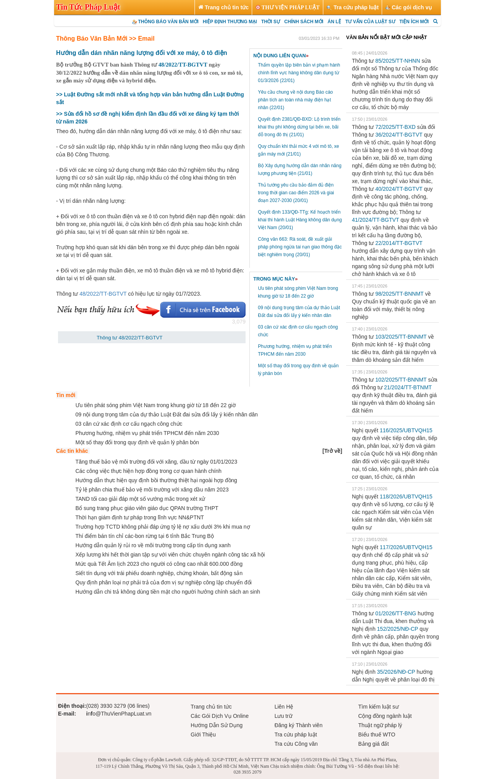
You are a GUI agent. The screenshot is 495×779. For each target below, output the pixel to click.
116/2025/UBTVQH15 (406, 430)
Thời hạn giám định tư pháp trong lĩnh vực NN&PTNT (139, 517)
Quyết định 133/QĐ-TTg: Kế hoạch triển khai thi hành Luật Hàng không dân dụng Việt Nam (300, 219)
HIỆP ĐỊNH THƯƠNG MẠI (230, 21)
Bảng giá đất (373, 744)
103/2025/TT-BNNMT (401, 337)
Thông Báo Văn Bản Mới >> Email (105, 38)
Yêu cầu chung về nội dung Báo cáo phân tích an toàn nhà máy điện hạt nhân (295, 99)
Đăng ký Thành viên (299, 725)
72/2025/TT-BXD (395, 127)
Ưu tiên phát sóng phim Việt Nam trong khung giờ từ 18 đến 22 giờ (155, 405)
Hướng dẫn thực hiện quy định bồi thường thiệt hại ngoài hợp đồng (156, 480)
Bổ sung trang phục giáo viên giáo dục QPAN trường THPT (146, 508)
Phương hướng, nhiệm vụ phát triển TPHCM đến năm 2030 (147, 433)
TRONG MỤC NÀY (275, 279)
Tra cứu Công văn (296, 744)
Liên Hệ (284, 707)
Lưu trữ (283, 716)
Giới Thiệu (203, 734)
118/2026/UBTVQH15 (406, 496)
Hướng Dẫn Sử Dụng (216, 725)
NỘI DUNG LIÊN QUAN (281, 55)
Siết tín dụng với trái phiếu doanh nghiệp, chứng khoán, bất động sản (158, 573)
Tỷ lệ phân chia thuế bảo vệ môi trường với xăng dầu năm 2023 (152, 489)
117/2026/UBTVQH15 (406, 547)
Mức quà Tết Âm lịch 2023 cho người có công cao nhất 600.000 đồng (158, 564)
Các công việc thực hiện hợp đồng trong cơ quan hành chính (148, 471)
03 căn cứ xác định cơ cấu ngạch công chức (129, 424)
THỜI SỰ (270, 21)
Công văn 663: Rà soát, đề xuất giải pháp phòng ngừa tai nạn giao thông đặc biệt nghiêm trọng (300, 246)
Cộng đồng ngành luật (384, 716)
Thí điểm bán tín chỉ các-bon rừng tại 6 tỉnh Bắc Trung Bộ (144, 536)
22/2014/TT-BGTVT (398, 243)
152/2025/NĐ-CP (397, 629)
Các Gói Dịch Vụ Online (220, 716)
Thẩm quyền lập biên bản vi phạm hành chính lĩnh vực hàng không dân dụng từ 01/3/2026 (299, 72)
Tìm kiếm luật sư (378, 707)
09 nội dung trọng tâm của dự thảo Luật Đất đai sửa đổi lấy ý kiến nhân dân (166, 414)
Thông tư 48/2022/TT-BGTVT (129, 338)
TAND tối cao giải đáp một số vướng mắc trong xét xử (140, 499)
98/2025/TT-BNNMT (399, 294)
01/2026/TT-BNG (395, 613)
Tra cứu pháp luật (296, 734)
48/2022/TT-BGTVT (183, 65)
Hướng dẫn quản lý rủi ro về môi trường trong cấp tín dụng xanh (152, 545)
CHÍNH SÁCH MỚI (303, 21)
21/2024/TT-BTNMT (408, 387)
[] (332, 451)
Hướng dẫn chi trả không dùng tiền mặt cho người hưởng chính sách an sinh (167, 592)
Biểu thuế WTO (376, 734)
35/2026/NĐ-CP (396, 672)
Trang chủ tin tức (211, 707)
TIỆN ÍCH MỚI (414, 21)
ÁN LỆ (334, 21)
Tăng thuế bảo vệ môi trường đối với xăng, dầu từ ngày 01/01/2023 (156, 462)
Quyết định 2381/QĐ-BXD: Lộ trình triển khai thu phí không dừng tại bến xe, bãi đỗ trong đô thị (299, 126)
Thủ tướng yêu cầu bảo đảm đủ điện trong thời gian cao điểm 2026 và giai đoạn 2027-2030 (296, 192)
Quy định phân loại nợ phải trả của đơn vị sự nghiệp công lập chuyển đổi (163, 582)
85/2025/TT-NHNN (397, 61)
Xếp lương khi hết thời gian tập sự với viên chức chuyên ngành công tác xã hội (170, 554)
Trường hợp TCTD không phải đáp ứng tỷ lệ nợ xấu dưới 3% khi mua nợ (162, 527)
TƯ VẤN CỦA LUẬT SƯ (370, 21)
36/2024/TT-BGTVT (398, 135)
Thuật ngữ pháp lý (380, 725)
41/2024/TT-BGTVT (375, 220)
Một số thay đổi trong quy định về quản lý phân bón (137, 442)
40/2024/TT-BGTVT (398, 189)
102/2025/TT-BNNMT (401, 380)
